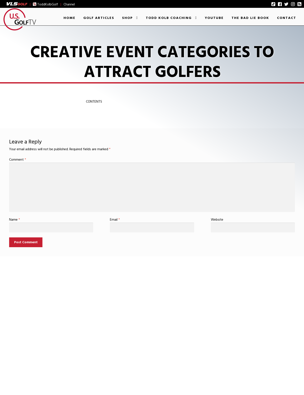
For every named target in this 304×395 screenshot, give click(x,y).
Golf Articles (98, 17)
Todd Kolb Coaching (169, 17)
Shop (127, 17)
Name (14, 219)
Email (115, 219)
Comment (17, 159)
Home (70, 17)
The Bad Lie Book (250, 17)
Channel (69, 4)
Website (217, 219)
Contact (286, 17)
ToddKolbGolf (45, 4)
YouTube (214, 17)
